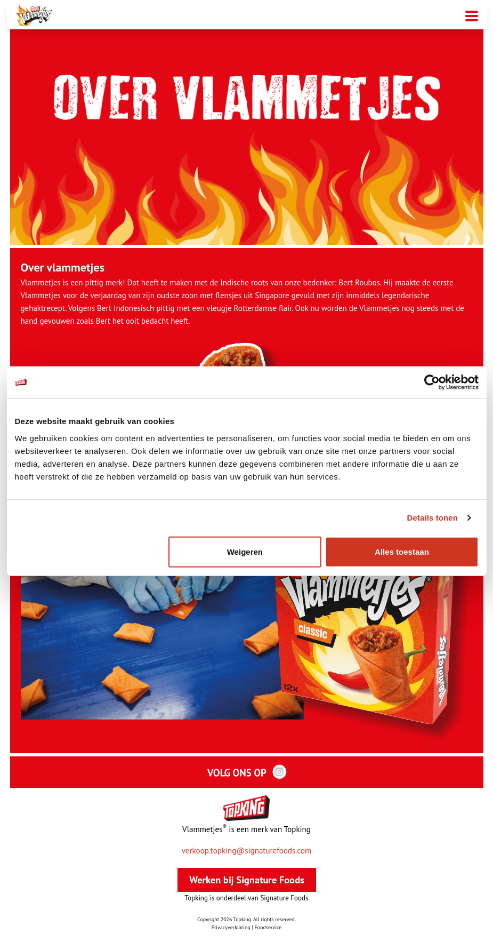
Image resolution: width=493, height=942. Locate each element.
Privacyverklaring (231, 927)
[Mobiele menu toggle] (471, 15)
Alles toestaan (402, 551)
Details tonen (432, 517)
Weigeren (245, 551)
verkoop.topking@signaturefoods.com (246, 851)
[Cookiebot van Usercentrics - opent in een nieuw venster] (432, 382)
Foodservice (267, 927)
